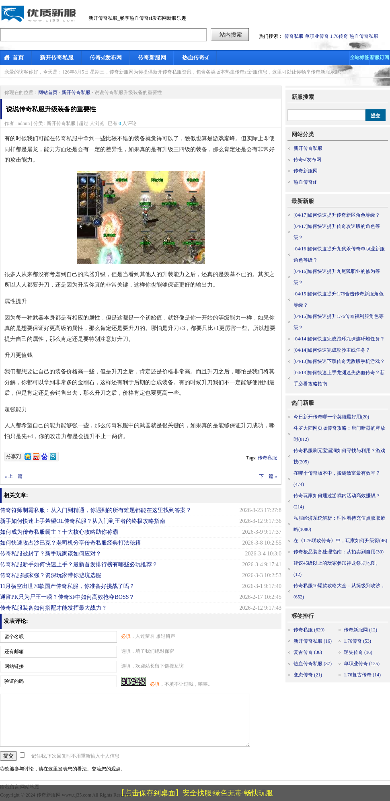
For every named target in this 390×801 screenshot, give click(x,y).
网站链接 (14, 666)
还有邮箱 (14, 651)
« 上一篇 (13, 476)
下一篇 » (268, 476)
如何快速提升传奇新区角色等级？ (337, 215)
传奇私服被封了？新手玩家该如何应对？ (50, 554)
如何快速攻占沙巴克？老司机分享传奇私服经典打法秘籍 (70, 543)
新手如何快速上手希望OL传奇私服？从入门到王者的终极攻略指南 (82, 521)
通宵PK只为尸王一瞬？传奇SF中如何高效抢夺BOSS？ (67, 597)
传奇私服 (294, 36)
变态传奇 (308, 675)
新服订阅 (379, 57)
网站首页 (47, 92)
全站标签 (359, 57)
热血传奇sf (195, 58)
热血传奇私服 (363, 36)
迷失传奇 (358, 652)
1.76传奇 (339, 36)
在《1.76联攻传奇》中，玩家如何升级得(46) (340, 540)
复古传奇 (308, 652)
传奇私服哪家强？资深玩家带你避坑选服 (50, 575)
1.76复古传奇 (362, 675)
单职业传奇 (317, 36)
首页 (18, 58)
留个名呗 (14, 636)
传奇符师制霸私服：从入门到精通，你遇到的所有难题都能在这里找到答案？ (95, 510)
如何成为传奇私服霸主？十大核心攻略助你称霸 (59, 532)
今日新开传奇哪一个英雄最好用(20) (331, 417)
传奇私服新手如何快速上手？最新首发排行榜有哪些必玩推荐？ (79, 564)
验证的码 (14, 681)
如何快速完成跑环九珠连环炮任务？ (339, 339)
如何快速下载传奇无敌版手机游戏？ (339, 361)
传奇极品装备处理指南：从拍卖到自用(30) (339, 552)
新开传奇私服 (57, 58)
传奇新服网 (152, 58)
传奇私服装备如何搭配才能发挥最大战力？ (53, 608)
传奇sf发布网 (106, 58)
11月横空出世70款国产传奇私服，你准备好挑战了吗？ (67, 586)
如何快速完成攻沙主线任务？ (332, 350)
